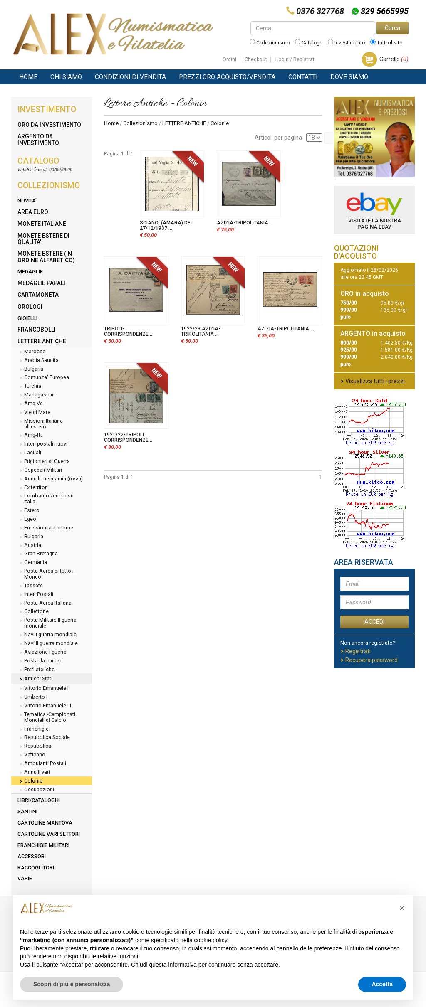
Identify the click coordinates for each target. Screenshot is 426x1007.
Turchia (29, 386)
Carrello (394, 59)
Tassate (30, 586)
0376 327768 (320, 11)
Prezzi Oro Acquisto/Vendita (227, 77)
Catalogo (308, 43)
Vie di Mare (33, 412)
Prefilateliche (35, 670)
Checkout (256, 59)
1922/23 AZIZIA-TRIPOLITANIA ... (200, 331)
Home (28, 77)
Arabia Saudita (38, 360)
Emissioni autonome (45, 528)
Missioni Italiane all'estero (40, 424)
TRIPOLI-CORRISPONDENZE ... (129, 331)
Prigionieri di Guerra (43, 461)
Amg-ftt (29, 435)
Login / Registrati (295, 59)
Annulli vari (33, 772)
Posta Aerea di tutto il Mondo (46, 574)
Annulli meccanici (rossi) (50, 479)
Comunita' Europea (43, 378)
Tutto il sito (386, 43)
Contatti (302, 77)
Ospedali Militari (39, 470)
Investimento (346, 43)
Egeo (26, 519)
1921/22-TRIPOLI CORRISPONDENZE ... (129, 437)
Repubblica (34, 746)
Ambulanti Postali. (42, 764)
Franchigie (33, 729)
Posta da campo (40, 661)
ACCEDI (374, 621)
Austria (29, 545)
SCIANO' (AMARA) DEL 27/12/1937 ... (166, 225)
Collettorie (33, 612)
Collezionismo (270, 43)
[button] (402, 908)
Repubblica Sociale (43, 737)
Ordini (229, 59)
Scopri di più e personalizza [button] (71, 984)
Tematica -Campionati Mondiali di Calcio (46, 717)
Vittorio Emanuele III (44, 706)
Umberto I (32, 697)
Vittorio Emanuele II (43, 688)
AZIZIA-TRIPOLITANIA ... (245, 223)
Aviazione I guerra (42, 652)
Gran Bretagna (37, 554)
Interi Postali (35, 594)
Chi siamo (66, 77)
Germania (32, 562)
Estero (28, 511)
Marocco (31, 352)
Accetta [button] (382, 984)
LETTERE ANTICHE (184, 123)
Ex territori (32, 488)
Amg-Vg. (30, 404)
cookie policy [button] (210, 940)
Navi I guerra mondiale (47, 635)
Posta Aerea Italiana (44, 603)
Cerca (392, 28)
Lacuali (29, 453)
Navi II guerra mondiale (47, 644)
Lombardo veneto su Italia (45, 498)
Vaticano (31, 755)
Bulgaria (30, 369)
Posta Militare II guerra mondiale (47, 623)
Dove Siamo (349, 77)
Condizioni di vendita (130, 77)
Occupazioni (35, 790)
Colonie (29, 781)
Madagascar (35, 395)
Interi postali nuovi (42, 444)
